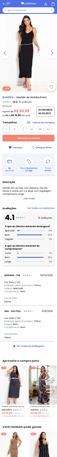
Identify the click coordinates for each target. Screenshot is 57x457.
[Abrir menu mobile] (8, 3)
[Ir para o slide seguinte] (53, 392)
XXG (40, 129)
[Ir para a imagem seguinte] (52, 53)
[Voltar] (3, 3)
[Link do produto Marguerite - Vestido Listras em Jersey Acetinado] (14, 392)
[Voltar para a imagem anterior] (5, 53)
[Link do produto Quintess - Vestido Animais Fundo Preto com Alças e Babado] (43, 392)
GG (31, 129)
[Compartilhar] (42, 147)
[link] (28, 102)
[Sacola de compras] (53, 3)
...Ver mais (28, 199)
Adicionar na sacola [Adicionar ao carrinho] (28, 138)
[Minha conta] (45, 3)
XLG (48, 129)
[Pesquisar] (51, 10)
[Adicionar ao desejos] (51, 87)
